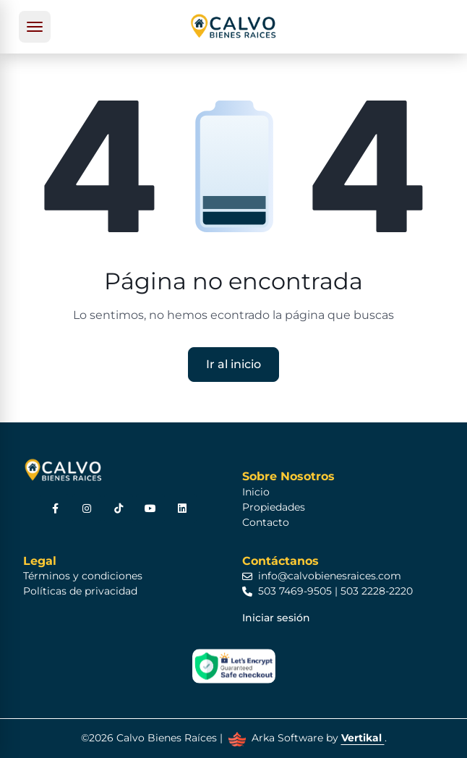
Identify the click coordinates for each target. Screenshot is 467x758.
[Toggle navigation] (35, 27)
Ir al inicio (233, 364)
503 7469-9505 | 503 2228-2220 (327, 590)
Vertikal (363, 737)
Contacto (265, 522)
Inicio (256, 491)
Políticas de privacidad (80, 590)
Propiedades (273, 507)
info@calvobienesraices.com (321, 575)
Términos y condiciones (82, 575)
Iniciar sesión (276, 617)
